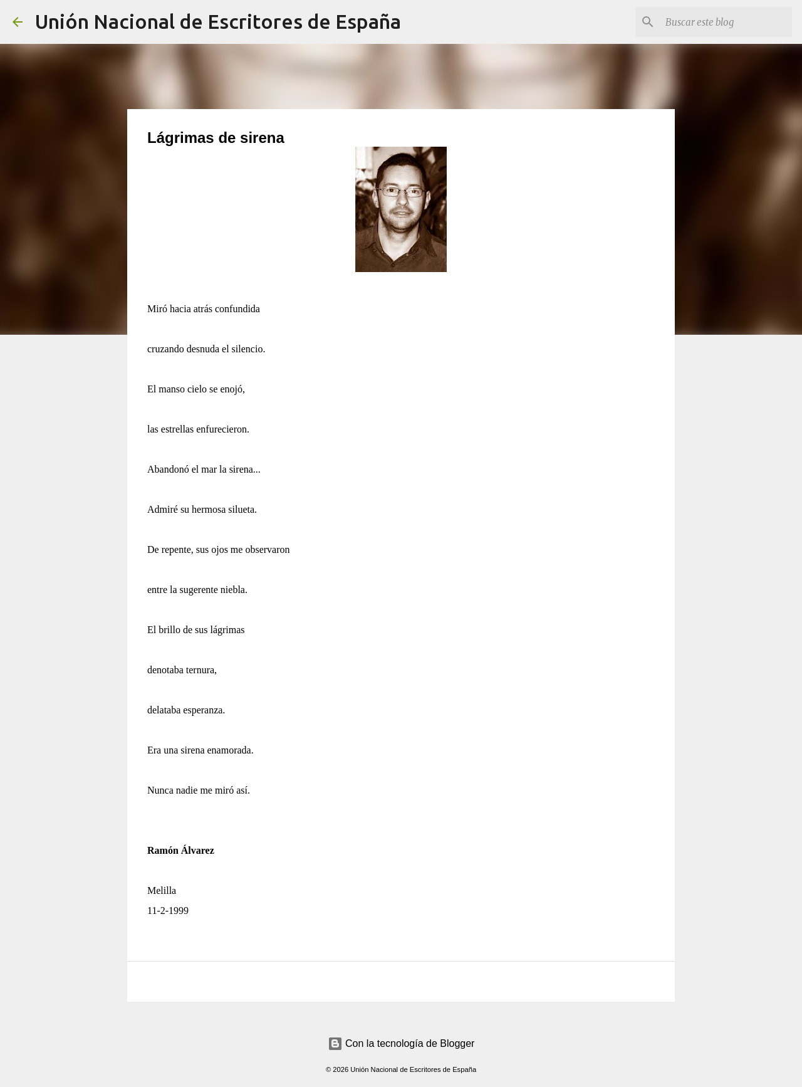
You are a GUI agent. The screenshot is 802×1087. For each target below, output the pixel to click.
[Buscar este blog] (726, 22)
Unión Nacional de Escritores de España (218, 21)
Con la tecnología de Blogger (401, 1043)
